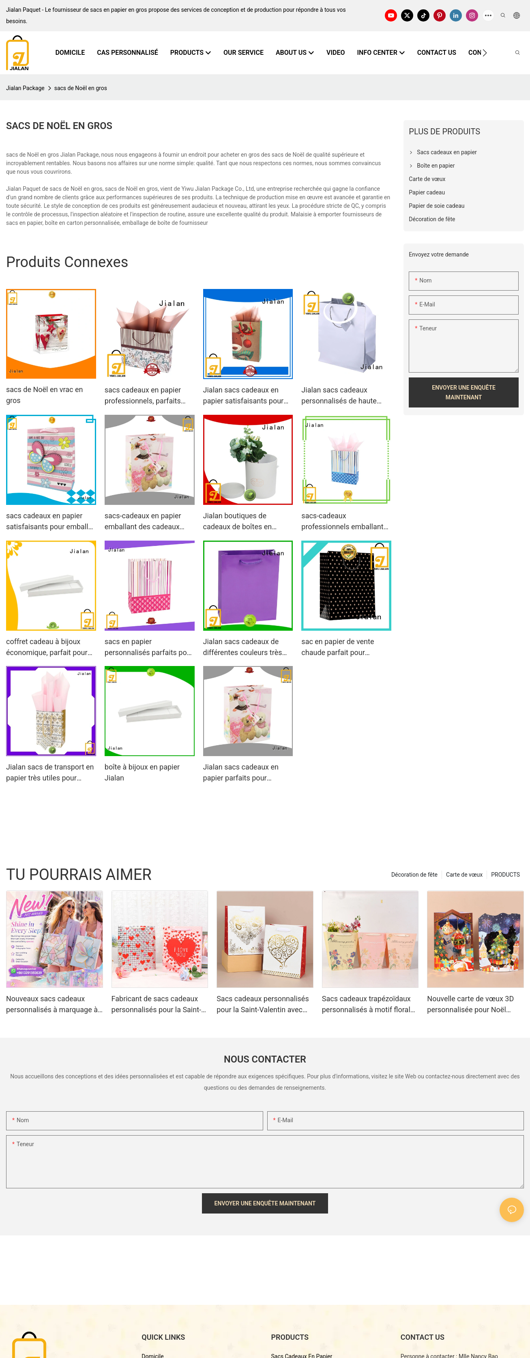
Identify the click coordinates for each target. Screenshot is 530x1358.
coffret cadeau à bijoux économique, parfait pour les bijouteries (47, 647)
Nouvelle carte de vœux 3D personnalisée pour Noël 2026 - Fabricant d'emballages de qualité (470, 1004)
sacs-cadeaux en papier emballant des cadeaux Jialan (143, 521)
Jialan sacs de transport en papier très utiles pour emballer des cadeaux (50, 773)
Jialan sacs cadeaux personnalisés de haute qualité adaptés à (339, 396)
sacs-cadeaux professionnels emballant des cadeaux (342, 521)
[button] (485, 52)
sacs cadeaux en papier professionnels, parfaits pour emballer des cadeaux (148, 396)
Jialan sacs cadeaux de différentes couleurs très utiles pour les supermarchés (242, 647)
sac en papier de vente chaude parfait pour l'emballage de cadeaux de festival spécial (344, 647)
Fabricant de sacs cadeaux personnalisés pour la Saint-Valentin (156, 1004)
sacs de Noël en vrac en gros (44, 395)
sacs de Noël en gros (80, 88)
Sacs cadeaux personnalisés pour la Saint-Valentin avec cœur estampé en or (263, 1004)
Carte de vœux (464, 874)
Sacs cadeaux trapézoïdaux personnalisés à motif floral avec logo (366, 1004)
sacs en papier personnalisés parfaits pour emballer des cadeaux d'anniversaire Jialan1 (149, 647)
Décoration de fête (414, 874)
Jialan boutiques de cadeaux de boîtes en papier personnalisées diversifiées (239, 521)
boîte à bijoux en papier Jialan (142, 772)
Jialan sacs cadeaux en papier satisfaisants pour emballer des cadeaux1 (243, 396)
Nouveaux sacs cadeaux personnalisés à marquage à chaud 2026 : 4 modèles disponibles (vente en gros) (52, 1004)
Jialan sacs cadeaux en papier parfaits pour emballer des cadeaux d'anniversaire (241, 773)
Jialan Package (25, 88)
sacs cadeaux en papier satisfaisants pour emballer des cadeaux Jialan (50, 521)
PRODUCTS (505, 874)
